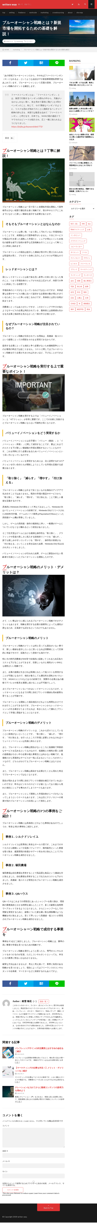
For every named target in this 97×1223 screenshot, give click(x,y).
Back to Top (48, 1208)
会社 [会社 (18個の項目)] (72, 281)
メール (6, 1162)
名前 (5, 1151)
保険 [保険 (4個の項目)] (78, 281)
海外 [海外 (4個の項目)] (72, 310)
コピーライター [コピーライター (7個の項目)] (76, 247)
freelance (22, 13)
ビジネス (30, 42)
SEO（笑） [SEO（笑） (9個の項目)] (75, 224)
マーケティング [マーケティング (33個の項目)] (86, 270)
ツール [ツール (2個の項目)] (84, 253)
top (3, 13)
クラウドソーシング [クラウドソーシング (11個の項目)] (78, 241)
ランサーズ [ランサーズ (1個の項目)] (88, 276)
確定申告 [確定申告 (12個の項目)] (80, 310)
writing (12, 13)
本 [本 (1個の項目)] (79, 304)
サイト (5, 1172)
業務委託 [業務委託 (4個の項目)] (86, 304)
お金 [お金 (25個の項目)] (88, 230)
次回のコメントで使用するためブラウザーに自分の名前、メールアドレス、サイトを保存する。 (33, 1185)
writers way (22, 1217)
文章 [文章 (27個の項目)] (86, 298)
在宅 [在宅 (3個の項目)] (72, 293)
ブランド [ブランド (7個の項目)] (74, 270)
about (71, 13)
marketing (46, 13)
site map (81, 13)
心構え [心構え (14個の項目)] (79, 298)
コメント (5, 1126)
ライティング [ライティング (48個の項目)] (75, 276)
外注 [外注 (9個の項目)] (78, 293)
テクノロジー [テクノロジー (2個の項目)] (75, 258)
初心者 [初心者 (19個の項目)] (79, 287)
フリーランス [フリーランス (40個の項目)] (85, 264)
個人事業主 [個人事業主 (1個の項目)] (87, 281)
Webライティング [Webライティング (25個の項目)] (77, 230)
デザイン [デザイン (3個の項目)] (87, 258)
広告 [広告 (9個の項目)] (72, 298)
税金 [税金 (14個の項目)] (88, 310)
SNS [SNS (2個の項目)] (83, 224)
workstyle (34, 13)
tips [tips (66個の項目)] (89, 224)
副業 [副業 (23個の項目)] (86, 287)
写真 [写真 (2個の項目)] (72, 287)
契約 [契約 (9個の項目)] (85, 293)
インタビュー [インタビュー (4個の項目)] (75, 236)
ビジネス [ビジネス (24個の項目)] (74, 264)
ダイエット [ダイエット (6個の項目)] (75, 253)
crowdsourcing (59, 13)
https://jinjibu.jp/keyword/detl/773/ (27, 127)
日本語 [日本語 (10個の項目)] (73, 304)
